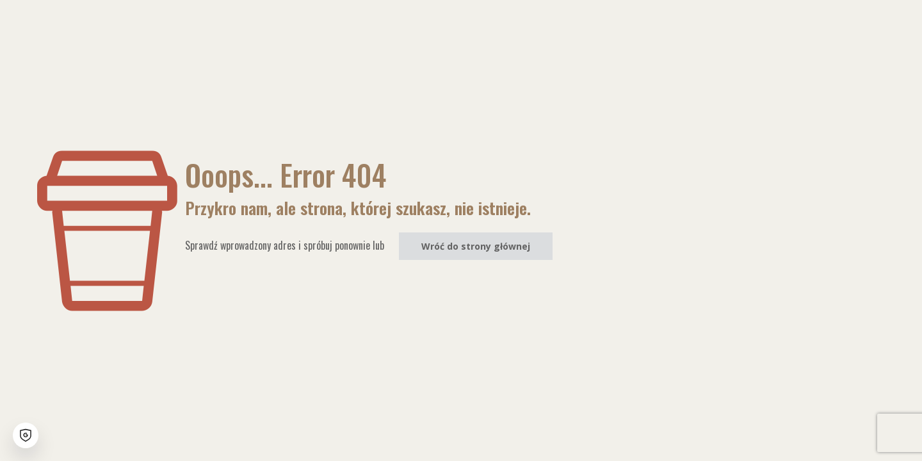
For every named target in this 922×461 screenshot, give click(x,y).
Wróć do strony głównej (475, 246)
